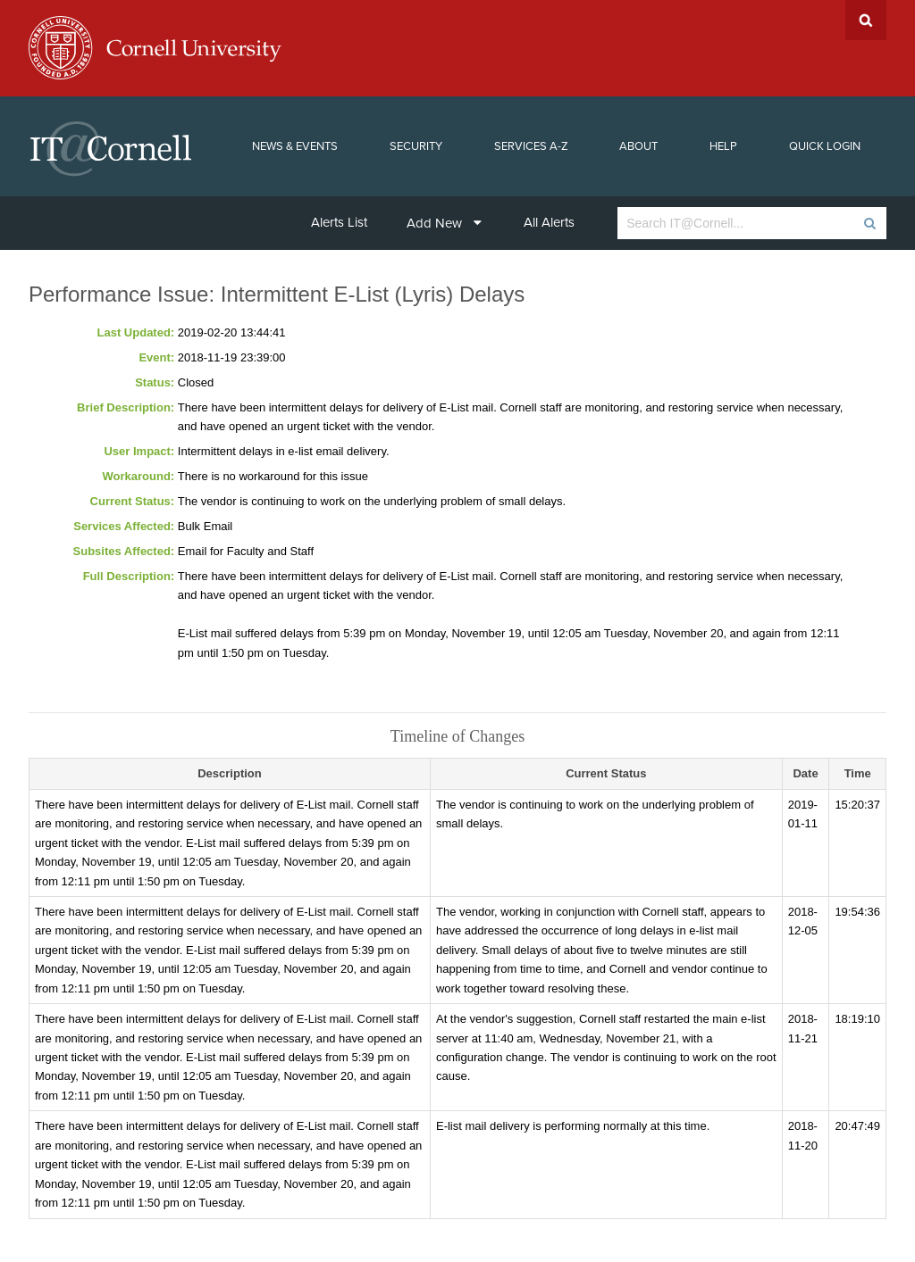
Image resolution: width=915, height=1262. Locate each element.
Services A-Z (531, 146)
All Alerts (549, 222)
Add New (444, 223)
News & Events (295, 146)
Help (723, 146)
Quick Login (824, 146)
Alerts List (339, 222)
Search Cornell (865, 20)
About (638, 146)
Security (416, 146)
